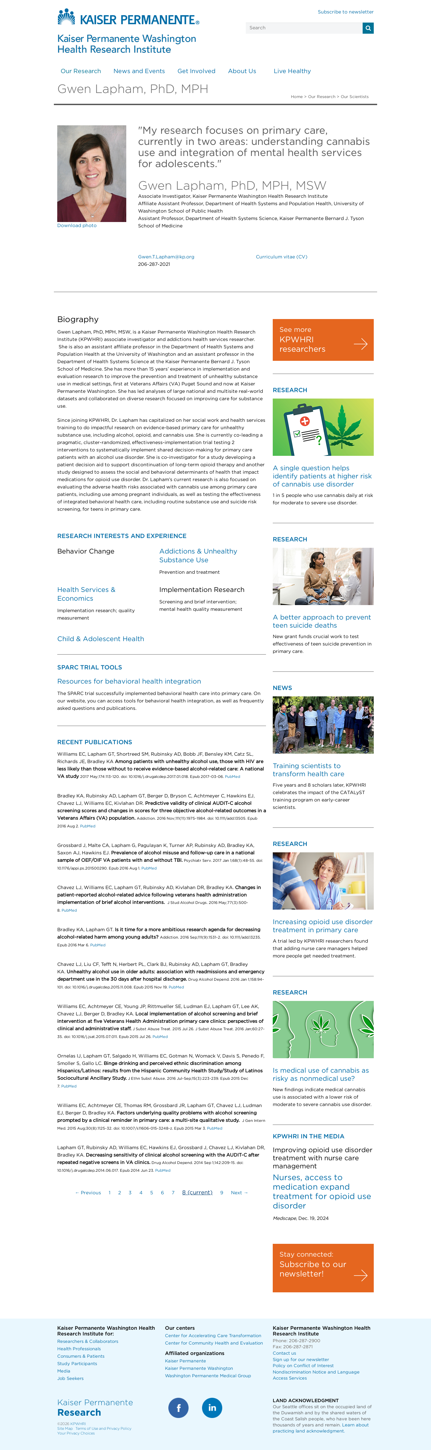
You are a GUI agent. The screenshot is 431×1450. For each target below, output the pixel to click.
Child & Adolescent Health (100, 639)
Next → (239, 1193)
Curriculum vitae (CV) (281, 257)
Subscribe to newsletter (346, 12)
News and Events (139, 71)
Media (63, 1371)
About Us (242, 71)
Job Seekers (70, 1379)
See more (295, 329)
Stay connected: (306, 1254)
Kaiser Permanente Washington (199, 1368)
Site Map (65, 1428)
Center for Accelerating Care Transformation (213, 1336)
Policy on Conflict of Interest (303, 1366)
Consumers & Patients (80, 1356)
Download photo (77, 225)
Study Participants (77, 1364)
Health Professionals (79, 1349)
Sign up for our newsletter (301, 1360)
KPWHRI (78, 1424)
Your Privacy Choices (76, 1433)
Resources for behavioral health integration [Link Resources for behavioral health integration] (129, 681)
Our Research (81, 71)
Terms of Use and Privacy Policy (103, 1428)
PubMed (232, 777)
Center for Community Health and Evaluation (214, 1343)
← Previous (88, 1193)
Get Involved (196, 71)
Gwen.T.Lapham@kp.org (166, 257)
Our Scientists (355, 97)
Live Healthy (292, 71)
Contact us (284, 1353)
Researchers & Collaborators (87, 1341)
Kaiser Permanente (185, 1361)
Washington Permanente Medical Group (208, 1376)
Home (297, 97)
